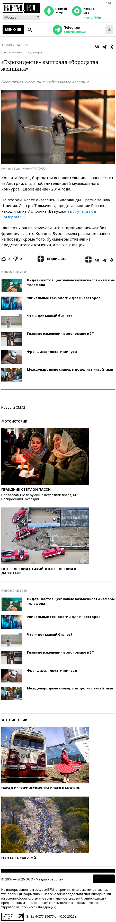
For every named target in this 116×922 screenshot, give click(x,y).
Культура (35, 52)
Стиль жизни (11, 52)
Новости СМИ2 (13, 407)
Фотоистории (14, 421)
